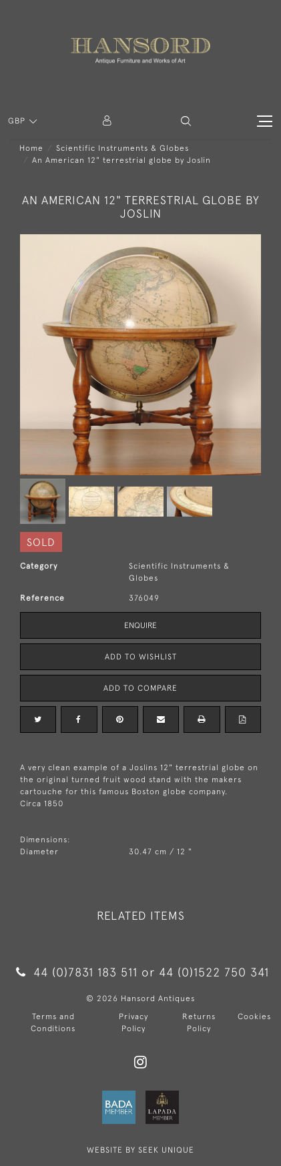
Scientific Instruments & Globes (122, 148)
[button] (186, 121)
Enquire (140, 625)
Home (31, 148)
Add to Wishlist (141, 656)
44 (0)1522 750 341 (214, 972)
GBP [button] (18, 120)
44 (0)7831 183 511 (76, 972)
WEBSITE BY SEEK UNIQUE (140, 1150)
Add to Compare (140, 688)
